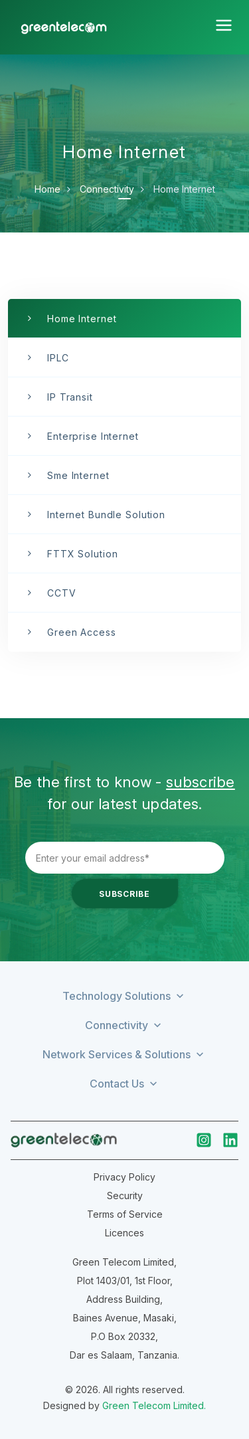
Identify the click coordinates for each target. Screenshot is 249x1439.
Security (125, 1195)
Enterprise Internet (93, 436)
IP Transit (70, 397)
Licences (124, 1232)
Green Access (81, 632)
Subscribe (124, 894)
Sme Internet (78, 475)
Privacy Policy (124, 1177)
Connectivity (107, 189)
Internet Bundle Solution (106, 514)
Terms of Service (125, 1214)
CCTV (61, 593)
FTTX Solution (82, 553)
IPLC (58, 357)
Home (47, 189)
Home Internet (81, 318)
